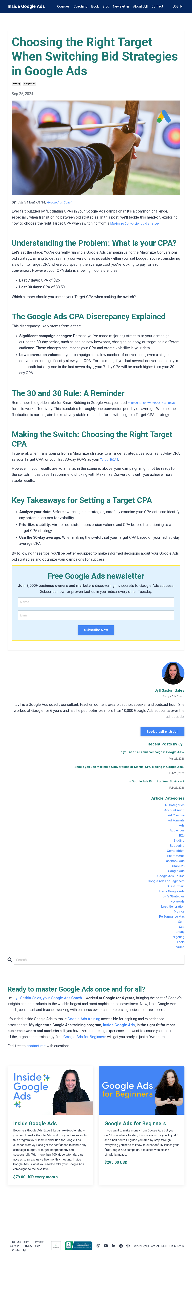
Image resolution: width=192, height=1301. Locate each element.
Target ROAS (110, 459)
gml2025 (177, 879)
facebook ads (172, 873)
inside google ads (169, 909)
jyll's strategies (171, 915)
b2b (181, 842)
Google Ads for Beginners (106, 1073)
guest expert (173, 903)
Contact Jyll (19, 1292)
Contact (157, 6)
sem (180, 945)
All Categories (172, 806)
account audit (172, 812)
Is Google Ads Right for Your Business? (156, 782)
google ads (29, 84)
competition (174, 861)
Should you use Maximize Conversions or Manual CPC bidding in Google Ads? (129, 768)
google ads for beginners (162, 897)
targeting (176, 963)
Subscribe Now (96, 631)
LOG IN (177, 6)
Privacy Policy (32, 1287)
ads (181, 830)
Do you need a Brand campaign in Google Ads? (151, 753)
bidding (16, 84)
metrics (177, 933)
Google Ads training (86, 1054)
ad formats (174, 824)
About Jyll (140, 6)
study (179, 957)
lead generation (170, 927)
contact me (37, 1088)
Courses (62, 6)
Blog (105, 6)
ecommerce (174, 867)
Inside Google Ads (122, 1060)
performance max (169, 939)
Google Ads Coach (62, 202)
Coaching (79, 6)
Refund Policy (20, 1283)
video (179, 975)
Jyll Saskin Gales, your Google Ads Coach (48, 1027)
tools (179, 969)
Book (94, 6)
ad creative (174, 818)
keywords (176, 921)
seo (181, 951)
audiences (175, 836)
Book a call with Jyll (162, 733)
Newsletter (120, 6)
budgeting (176, 855)
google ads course (168, 891)
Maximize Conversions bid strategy (139, 223)
